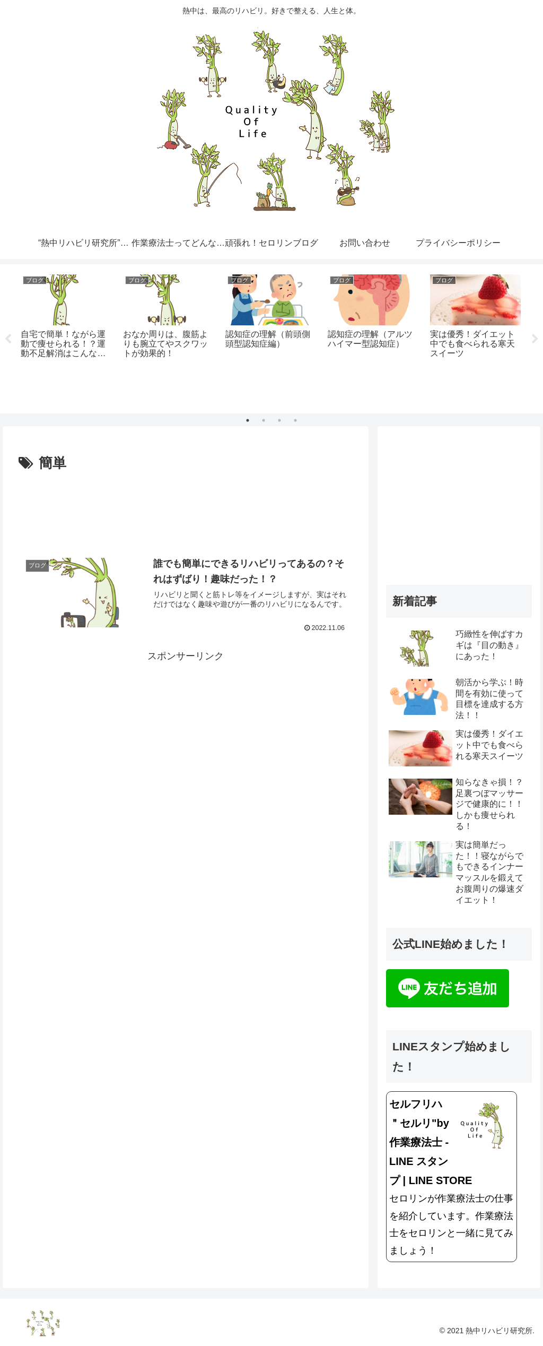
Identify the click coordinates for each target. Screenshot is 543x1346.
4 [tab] (295, 420)
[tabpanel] (66, 337)
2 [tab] (263, 420)
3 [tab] (279, 420)
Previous (8, 339)
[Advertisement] (186, 507)
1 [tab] (247, 420)
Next (535, 339)
